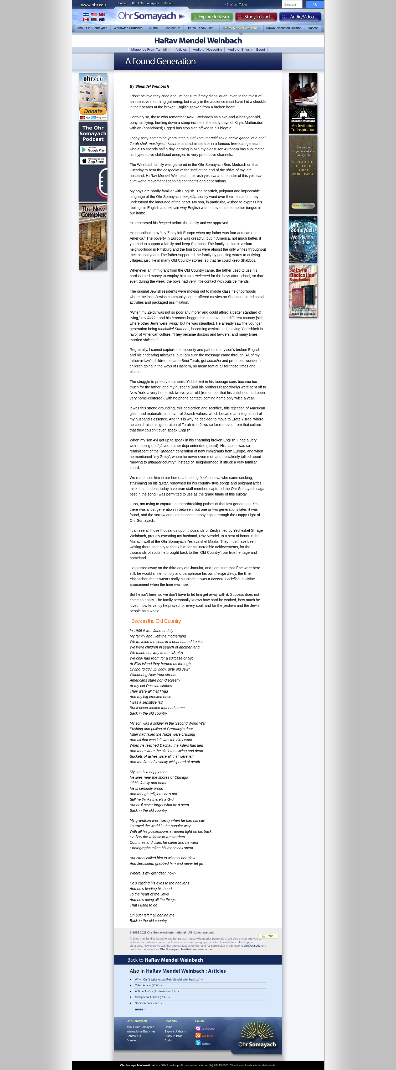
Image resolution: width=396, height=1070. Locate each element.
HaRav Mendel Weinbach (241, 28)
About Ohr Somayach (145, 3)
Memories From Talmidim (150, 49)
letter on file (205, 1065)
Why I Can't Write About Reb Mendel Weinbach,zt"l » (169, 979)
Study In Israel (174, 1035)
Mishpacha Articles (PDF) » (152, 997)
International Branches (94, 17)
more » (140, 1009)
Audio (300, 18)
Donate (168, 3)
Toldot (243, 4)
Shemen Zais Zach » (149, 1003)
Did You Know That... (201, 28)
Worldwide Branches (128, 28)
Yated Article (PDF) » (148, 985)
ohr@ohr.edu (252, 945)
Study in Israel (256, 18)
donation (250, 1065)
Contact (122, 3)
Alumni (153, 28)
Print (270, 935)
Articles (181, 49)
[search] (291, 4)
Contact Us (172, 28)
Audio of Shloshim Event (246, 49)
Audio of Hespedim (207, 49)
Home (168, 1027)
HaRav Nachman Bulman (283, 28)
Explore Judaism (212, 18)
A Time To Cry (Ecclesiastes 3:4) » (157, 991)
